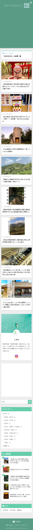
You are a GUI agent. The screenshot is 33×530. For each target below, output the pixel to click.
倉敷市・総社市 (10, 417)
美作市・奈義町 (10, 439)
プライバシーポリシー (21, 525)
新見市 (7, 424)
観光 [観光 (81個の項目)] (19, 510)
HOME (16, 522)
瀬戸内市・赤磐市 (10, 430)
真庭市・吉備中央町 (11, 433)
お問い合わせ (9, 525)
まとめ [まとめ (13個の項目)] (5, 510)
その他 (6, 446)
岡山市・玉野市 (10, 420)
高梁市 (7, 443)
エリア (6, 414)
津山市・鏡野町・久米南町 (13, 427)
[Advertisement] (16, 30)
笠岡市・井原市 (10, 436)
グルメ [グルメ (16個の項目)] (12, 510)
